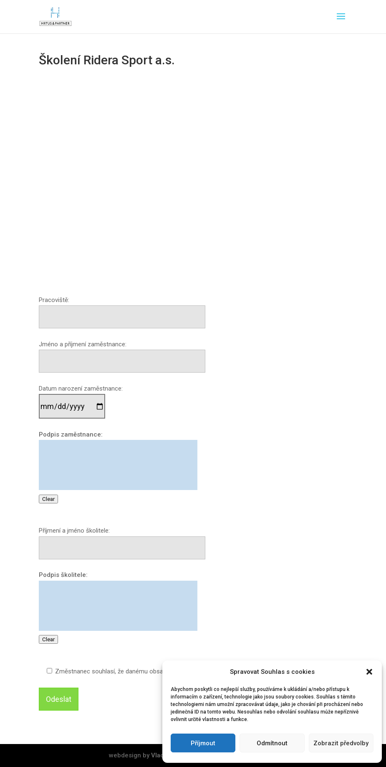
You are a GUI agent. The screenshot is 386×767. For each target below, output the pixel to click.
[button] (369, 672)
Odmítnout (272, 743)
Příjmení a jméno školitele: (122, 539)
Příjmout (203, 743)
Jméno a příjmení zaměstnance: (122, 353)
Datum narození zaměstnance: (81, 398)
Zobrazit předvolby (340, 743)
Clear (48, 499)
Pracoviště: (122, 309)
